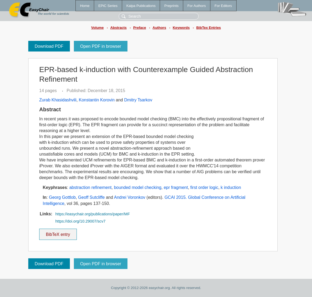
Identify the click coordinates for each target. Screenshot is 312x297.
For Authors (196, 6)
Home (85, 6)
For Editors (223, 6)
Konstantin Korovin (97, 100)
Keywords (181, 28)
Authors (159, 28)
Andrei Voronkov (129, 197)
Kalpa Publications (141, 6)
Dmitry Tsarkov (138, 100)
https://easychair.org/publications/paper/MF (92, 214)
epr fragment (176, 187)
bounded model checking (137, 187)
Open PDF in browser (100, 46)
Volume (97, 28)
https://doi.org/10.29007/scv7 (80, 221)
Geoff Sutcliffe (91, 197)
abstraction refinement (90, 187)
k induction (231, 187)
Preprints (171, 6)
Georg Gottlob (62, 197)
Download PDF (49, 46)
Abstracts (118, 28)
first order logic (204, 187)
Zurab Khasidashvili (58, 100)
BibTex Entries (208, 28)
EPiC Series (108, 6)
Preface (139, 28)
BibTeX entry (58, 233)
